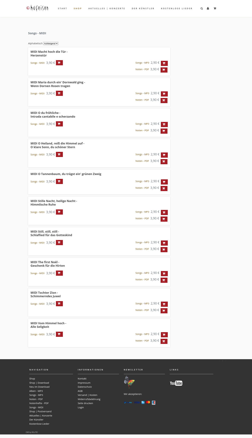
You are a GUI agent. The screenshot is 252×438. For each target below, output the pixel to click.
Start (62, 8)
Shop (78, 8)
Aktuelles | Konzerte (106, 8)
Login (81, 407)
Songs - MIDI (38, 62)
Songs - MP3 (142, 62)
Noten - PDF (142, 69)
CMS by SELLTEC (32, 432)
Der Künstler (143, 8)
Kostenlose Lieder (177, 8)
